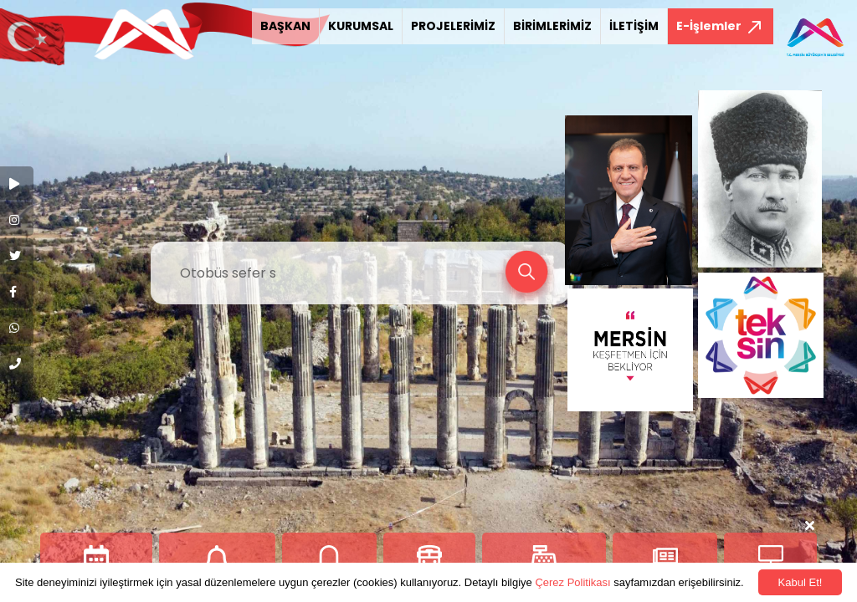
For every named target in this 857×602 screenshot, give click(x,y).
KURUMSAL (360, 26)
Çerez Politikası (572, 582)
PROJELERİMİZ (453, 26)
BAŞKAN (285, 26)
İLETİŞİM (634, 26)
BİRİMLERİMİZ (552, 26)
